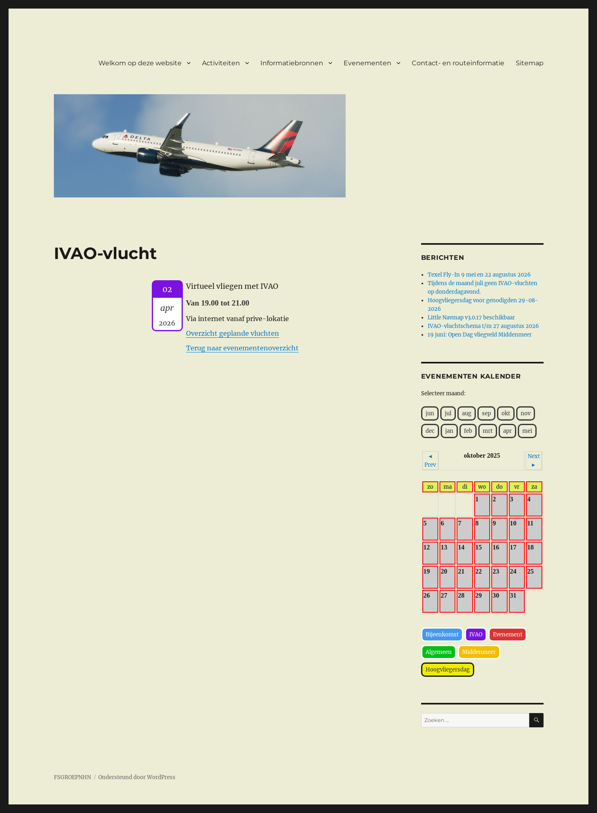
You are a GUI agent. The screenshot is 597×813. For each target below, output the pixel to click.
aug (466, 413)
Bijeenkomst (442, 634)
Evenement (507, 634)
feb (468, 431)
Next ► (534, 460)
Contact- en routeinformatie (458, 63)
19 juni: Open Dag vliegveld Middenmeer (480, 334)
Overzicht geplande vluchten (232, 333)
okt (506, 413)
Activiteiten (221, 63)
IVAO (475, 634)
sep (486, 413)
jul (448, 413)
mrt (488, 431)
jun (430, 413)
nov (525, 413)
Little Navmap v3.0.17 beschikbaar (471, 317)
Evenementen (367, 63)
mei (527, 431)
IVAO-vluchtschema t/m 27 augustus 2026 (483, 326)
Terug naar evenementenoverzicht (242, 348)
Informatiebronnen (291, 63)
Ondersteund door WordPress (136, 777)
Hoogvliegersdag (448, 669)
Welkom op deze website (140, 63)
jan (449, 431)
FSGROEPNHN (72, 777)
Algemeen (439, 652)
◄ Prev (430, 460)
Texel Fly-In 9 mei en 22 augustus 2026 (479, 274)
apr (507, 431)
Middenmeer (479, 652)
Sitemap (530, 63)
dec (430, 431)
